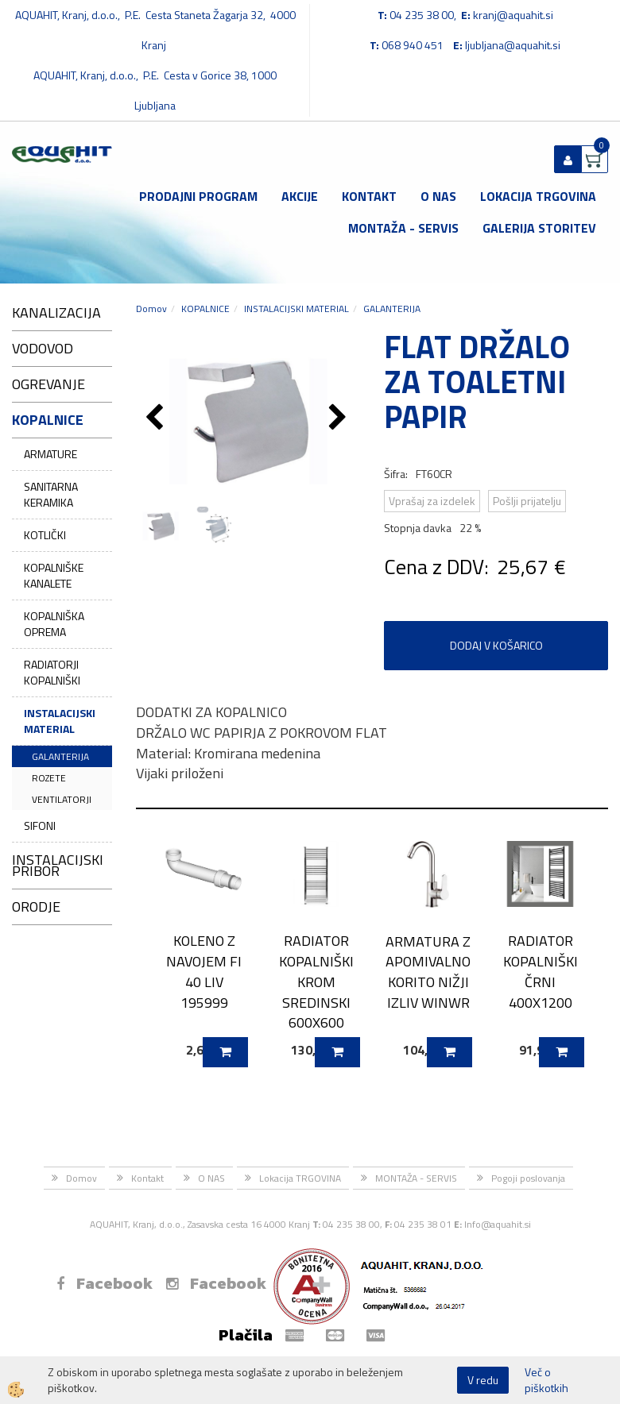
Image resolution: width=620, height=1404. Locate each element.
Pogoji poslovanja (528, 1178)
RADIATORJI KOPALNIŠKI (52, 672)
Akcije (299, 196)
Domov (151, 308)
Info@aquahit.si (497, 1224)
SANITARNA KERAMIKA (51, 494)
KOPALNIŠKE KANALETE (53, 575)
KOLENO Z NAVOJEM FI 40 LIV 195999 (204, 971)
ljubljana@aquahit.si (512, 45)
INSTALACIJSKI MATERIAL (59, 720)
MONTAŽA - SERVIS (403, 227)
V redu (482, 1379)
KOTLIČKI (45, 534)
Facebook (104, 1283)
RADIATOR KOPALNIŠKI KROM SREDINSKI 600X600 (316, 981)
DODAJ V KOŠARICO (496, 645)
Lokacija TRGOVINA (538, 196)
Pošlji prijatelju (527, 500)
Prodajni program (198, 196)
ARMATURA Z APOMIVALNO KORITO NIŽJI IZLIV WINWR (428, 972)
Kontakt (369, 196)
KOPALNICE (205, 308)
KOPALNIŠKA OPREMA (54, 624)
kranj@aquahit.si (513, 14)
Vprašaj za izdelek (432, 500)
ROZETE (49, 777)
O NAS (438, 196)
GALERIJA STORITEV (539, 227)
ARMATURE (50, 454)
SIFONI (40, 825)
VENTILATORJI (61, 799)
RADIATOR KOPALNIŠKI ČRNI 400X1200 (540, 971)
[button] (340, 418)
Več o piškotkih (546, 1380)
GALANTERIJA (60, 756)
